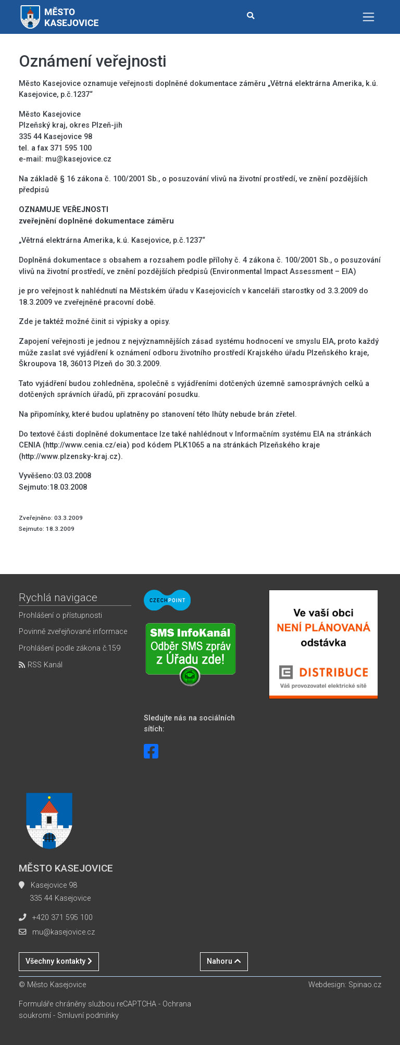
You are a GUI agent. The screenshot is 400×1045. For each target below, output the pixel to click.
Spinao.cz (364, 984)
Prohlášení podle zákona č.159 (69, 648)
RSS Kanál (41, 665)
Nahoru (224, 961)
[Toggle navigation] (368, 17)
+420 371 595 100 (62, 917)
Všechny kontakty (59, 961)
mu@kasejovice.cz (63, 932)
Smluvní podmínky (88, 1015)
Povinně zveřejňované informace (73, 631)
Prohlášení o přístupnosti (60, 615)
